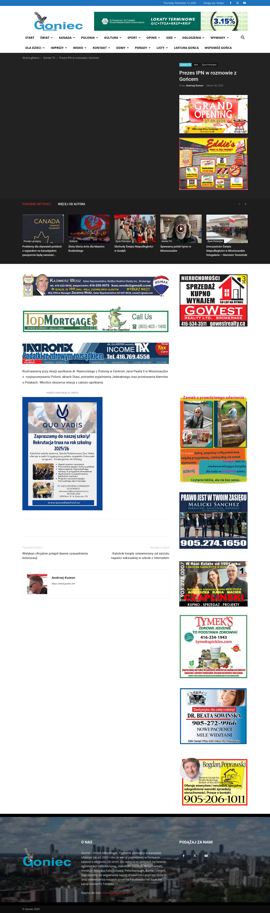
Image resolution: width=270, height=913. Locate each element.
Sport (134, 38)
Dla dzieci (35, 48)
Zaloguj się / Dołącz (213, 2)
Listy (162, 48)
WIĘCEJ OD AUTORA (71, 204)
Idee (171, 38)
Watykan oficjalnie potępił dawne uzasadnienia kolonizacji (55, 556)
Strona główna (30, 58)
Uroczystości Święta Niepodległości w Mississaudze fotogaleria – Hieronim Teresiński (226, 251)
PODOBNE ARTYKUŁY (36, 204)
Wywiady (219, 38)
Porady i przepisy (32, 241)
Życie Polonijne (209, 64)
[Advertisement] (213, 360)
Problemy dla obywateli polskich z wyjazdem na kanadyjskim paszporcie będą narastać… (42, 251)
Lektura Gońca (186, 48)
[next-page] (245, 204)
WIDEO (80, 48)
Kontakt (101, 48)
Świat (46, 38)
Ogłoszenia (193, 38)
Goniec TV (49, 58)
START (29, 38)
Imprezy (59, 48)
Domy (122, 48)
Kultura (112, 38)
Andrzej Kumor (194, 85)
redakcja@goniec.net (116, 893)
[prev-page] (239, 204)
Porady (143, 48)
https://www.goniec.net (63, 583)
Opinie (153, 38)
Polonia (89, 38)
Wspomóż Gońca (218, 48)
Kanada (67, 38)
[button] (243, 38)
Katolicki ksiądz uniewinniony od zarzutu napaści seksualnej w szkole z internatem (140, 556)
